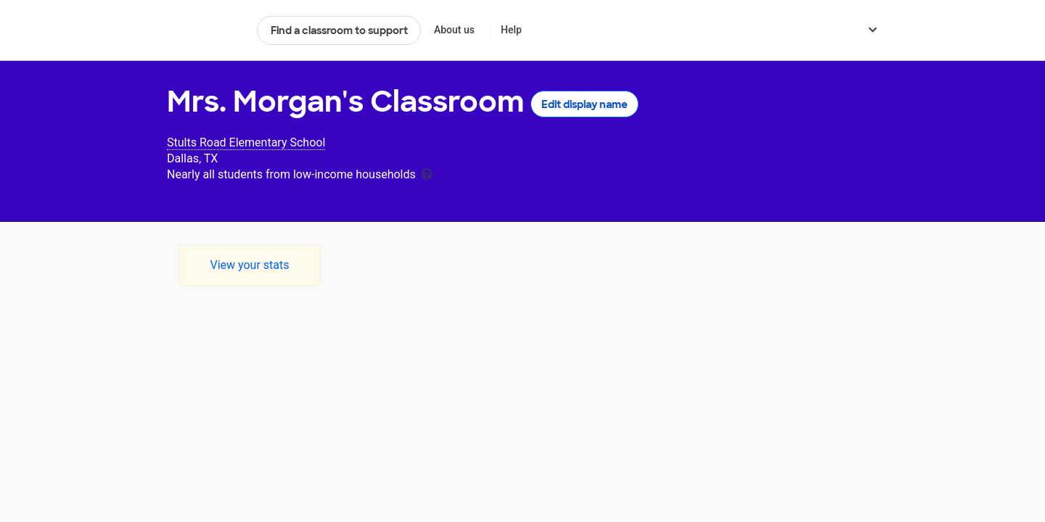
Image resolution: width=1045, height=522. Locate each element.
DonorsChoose (206, 30)
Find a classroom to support (339, 30)
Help (511, 30)
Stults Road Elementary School (246, 142)
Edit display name (584, 104)
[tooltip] (427, 172)
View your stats (249, 265)
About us (454, 30)
